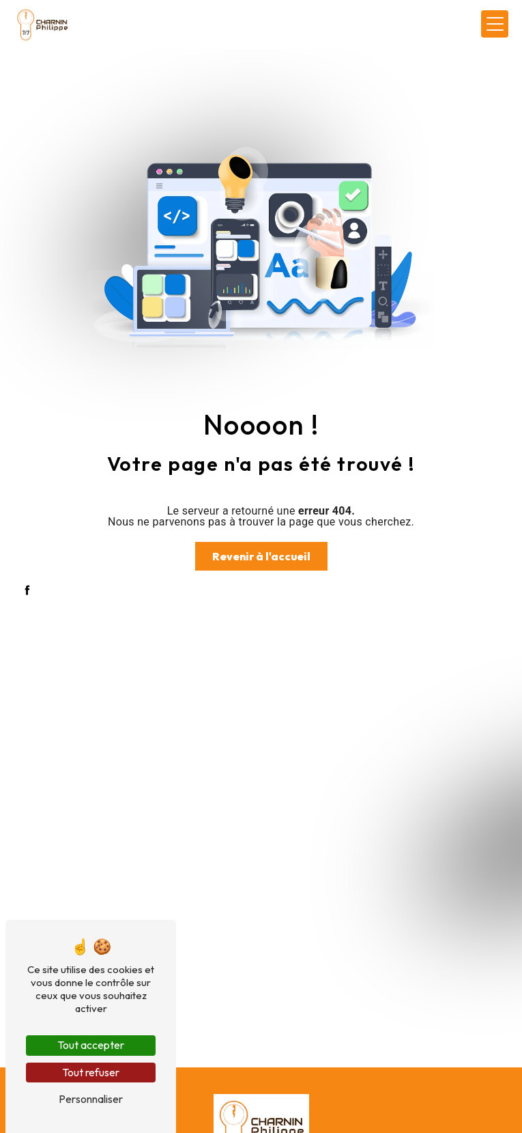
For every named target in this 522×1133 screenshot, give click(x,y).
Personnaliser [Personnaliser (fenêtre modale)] (91, 1099)
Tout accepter (90, 1045)
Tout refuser (90, 1072)
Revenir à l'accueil (261, 556)
